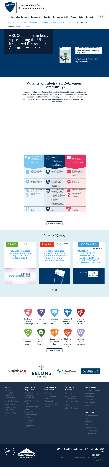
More (54, 290)
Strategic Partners (72, 402)
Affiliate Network (71, 408)
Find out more (54, 223)
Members (68, 393)
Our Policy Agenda (92, 391)
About (11, 22)
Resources (30, 27)
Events (47, 17)
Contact (89, 17)
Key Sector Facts (11, 401)
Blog (86, 419)
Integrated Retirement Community (26, 17)
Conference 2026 (60, 17)
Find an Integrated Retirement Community (52, 398)
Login (101, 16)
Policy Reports (90, 402)
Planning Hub (90, 399)
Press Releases (91, 406)
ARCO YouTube (91, 434)
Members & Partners (78, 22)
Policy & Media (15, 27)
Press (73, 17)
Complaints (29, 426)
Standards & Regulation (27, 22)
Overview (48, 393)
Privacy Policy (10, 413)
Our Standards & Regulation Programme (31, 395)
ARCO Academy (91, 415)
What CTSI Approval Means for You (31, 414)
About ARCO (9, 404)
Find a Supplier (91, 431)
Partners (68, 405)
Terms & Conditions (96, 457)
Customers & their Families (53, 22)
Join (81, 17)
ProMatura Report (92, 427)
